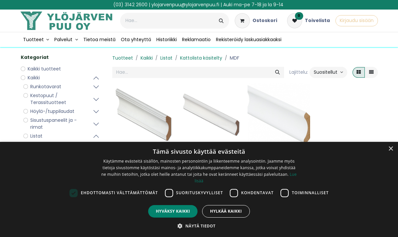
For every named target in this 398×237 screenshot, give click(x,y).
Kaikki (147, 58)
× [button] (390, 148)
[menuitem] (36, 40)
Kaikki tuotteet (44, 69)
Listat (166, 58)
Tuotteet (122, 58)
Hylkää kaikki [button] (226, 211)
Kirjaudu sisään (357, 20)
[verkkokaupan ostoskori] (255, 21)
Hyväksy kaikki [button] (173, 211)
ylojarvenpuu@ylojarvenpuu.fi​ (185, 4)
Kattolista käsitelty (201, 58)
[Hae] (221, 21)
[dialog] (199, 189)
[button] (328, 72)
